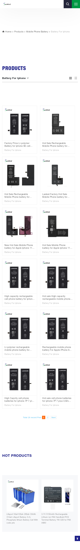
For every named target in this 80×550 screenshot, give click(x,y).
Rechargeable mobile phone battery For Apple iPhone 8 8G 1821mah (56, 349)
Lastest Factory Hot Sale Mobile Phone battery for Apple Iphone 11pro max (54, 196)
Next (54, 417)
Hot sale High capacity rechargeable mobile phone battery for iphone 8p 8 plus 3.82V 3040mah (56, 298)
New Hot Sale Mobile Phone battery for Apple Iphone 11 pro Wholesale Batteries (19, 247)
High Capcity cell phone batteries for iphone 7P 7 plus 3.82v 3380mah (19, 400)
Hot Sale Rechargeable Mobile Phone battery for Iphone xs (17, 196)
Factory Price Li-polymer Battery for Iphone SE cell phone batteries (17, 145)
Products (18, 32)
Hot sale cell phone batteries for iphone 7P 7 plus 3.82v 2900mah (56, 400)
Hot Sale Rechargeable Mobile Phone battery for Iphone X (54, 145)
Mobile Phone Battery (37, 32)
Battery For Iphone (60, 32)
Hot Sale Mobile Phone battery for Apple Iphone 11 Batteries (56, 247)
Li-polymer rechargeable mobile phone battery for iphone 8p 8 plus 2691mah (18, 349)
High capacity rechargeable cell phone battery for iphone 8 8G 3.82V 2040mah (19, 298)
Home (6, 31)
